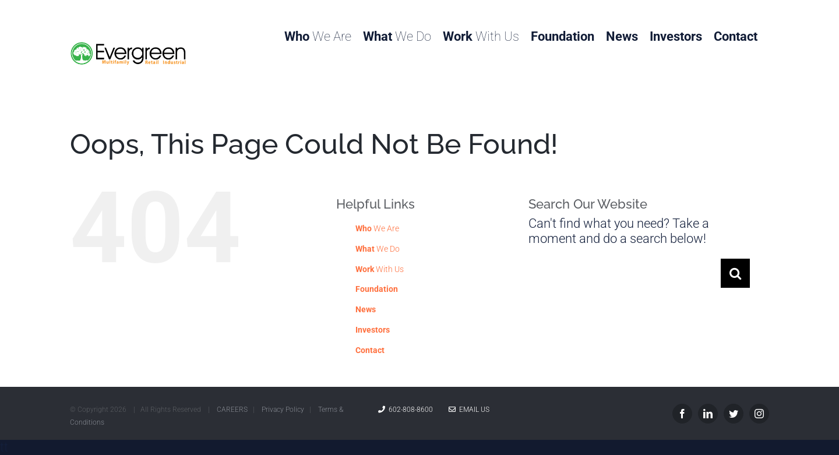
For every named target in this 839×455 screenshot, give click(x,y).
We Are (377, 228)
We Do (377, 248)
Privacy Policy (283, 409)
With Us (379, 269)
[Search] (735, 273)
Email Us (469, 409)
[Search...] (624, 273)
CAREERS (232, 409)
